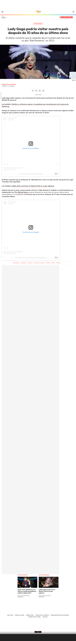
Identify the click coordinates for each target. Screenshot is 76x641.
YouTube (32, 603)
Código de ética (30, 615)
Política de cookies (19, 615)
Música (48, 263)
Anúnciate (45, 617)
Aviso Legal (10, 615)
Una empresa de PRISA (38, 622)
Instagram (36, 603)
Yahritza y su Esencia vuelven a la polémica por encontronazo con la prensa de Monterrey (35, 105)
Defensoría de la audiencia (42, 615)
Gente (53, 263)
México (4, 18)
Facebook (32, 90)
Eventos (58, 263)
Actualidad (38, 23)
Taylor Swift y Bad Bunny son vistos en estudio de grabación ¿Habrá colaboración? (27, 591)
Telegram (43, 90)
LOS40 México (38, 11)
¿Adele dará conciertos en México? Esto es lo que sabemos (33, 186)
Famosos (30, 263)
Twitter (36, 90)
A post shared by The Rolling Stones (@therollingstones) (30, 257)
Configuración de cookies (34, 617)
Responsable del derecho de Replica (60, 615)
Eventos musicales (39, 263)
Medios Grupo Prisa (38, 627)
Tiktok (29, 603)
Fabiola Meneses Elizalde (9, 84)
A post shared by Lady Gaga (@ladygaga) (30, 173)
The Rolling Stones (21, 192)
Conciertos (23, 263)
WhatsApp (39, 90)
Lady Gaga (5, 98)
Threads (46, 603)
